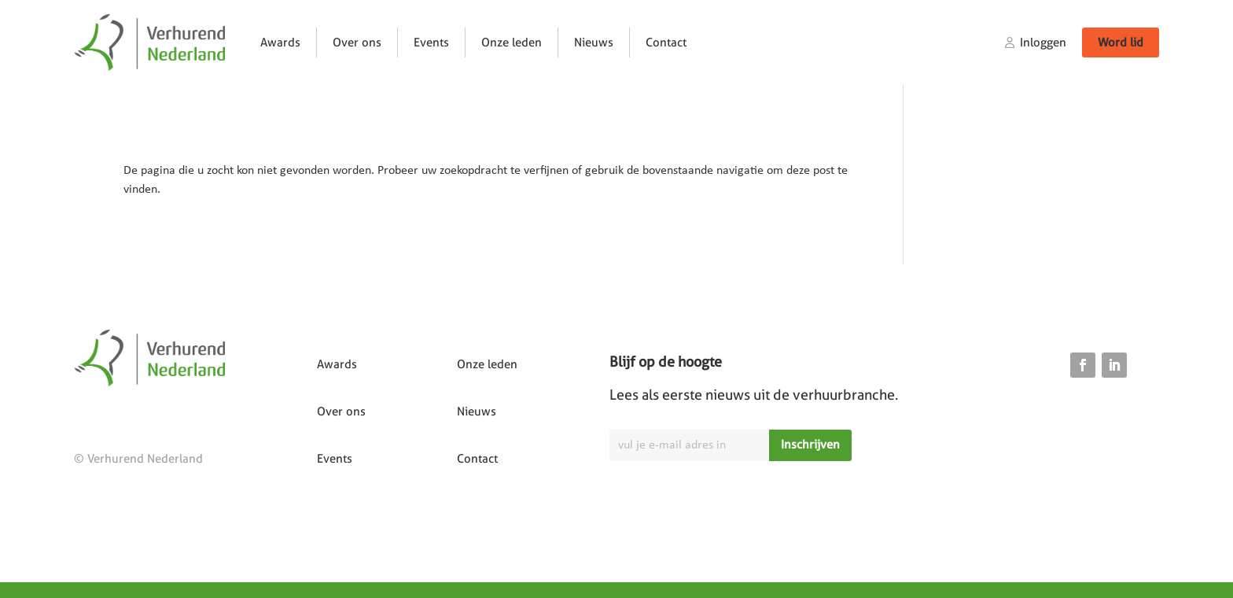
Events (431, 42)
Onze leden (511, 42)
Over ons (357, 42)
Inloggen (1043, 42)
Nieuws (593, 42)
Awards (280, 42)
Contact (666, 42)
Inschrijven (810, 444)
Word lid (1120, 42)
